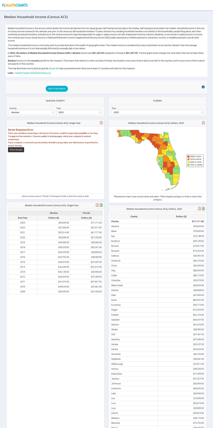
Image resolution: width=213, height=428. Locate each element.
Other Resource (43, 72)
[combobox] (32, 110)
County (13, 107)
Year (59, 107)
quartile (55, 68)
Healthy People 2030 (25, 72)
